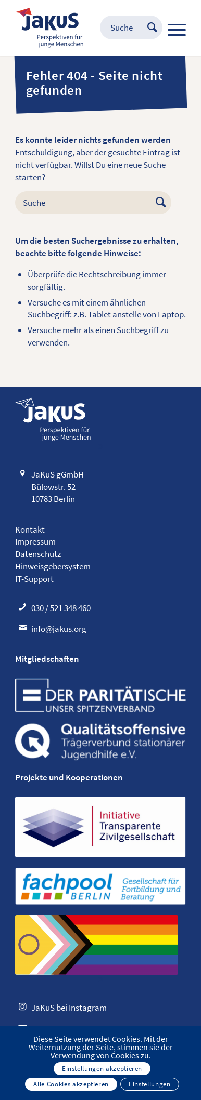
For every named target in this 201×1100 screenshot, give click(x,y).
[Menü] (171, 28)
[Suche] (121, 28)
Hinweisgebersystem (53, 566)
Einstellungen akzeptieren (102, 1068)
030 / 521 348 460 (61, 608)
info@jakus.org (58, 628)
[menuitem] (121, 28)
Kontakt (30, 529)
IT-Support (34, 579)
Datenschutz (38, 554)
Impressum (35, 541)
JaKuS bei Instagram (69, 1007)
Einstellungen (149, 1084)
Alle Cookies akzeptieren (71, 1084)
